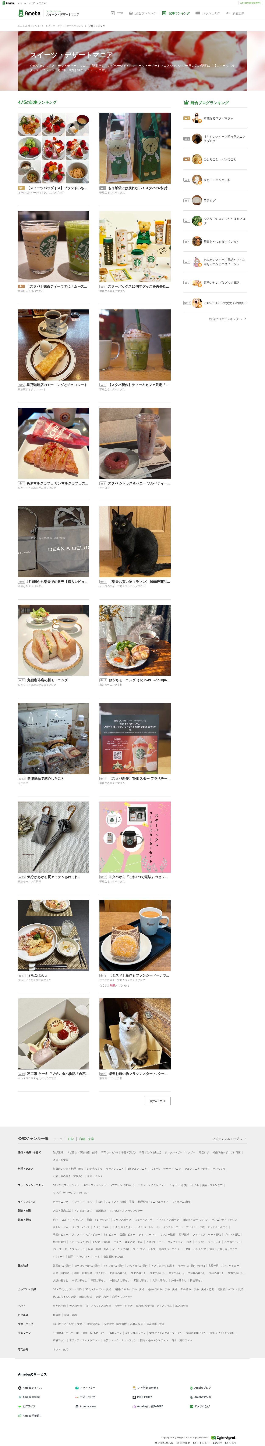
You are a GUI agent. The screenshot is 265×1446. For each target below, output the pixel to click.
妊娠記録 (58, 1152)
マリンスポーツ (122, 1219)
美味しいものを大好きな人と (34, 980)
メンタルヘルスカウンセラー (126, 1210)
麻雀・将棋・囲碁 (98, 1249)
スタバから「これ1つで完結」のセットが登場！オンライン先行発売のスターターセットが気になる (140, 877)
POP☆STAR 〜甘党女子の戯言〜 (225, 303)
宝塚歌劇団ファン (196, 1333)
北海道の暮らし (118, 1273)
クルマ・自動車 (101, 1242)
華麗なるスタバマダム (112, 192)
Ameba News (87, 1406)
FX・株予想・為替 (63, 1324)
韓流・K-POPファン (94, 1333)
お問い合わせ (164, 1443)
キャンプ (78, 1219)
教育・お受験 (60, 1160)
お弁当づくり (94, 1168)
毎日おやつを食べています (221, 241)
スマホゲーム (232, 1242)
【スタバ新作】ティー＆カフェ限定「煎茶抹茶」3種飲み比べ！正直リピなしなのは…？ (139, 384)
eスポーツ (59, 1256)
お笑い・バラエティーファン (120, 1340)
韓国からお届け (62, 1265)
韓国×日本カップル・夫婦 (129, 1289)
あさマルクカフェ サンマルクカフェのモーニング (57, 483)
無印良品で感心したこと (45, 778)
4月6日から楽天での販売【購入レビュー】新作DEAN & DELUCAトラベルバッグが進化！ (57, 581)
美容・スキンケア (212, 1185)
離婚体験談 (86, 1296)
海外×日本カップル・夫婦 (162, 1289)
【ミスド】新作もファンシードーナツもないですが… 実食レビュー (140, 975)
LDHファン (115, 1333)
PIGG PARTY (143, 1397)
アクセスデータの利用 (207, 1443)
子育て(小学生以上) (150, 1152)
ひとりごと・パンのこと (220, 159)
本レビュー (109, 1234)
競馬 (70, 1256)
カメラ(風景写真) (121, 1227)
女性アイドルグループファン (165, 1333)
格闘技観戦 (59, 1242)
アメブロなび (201, 1406)
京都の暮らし (79, 1280)
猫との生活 (59, 1306)
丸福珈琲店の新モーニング (47, 680)
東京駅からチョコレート (32, 389)
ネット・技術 (60, 1349)
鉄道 (189, 1242)
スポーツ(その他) (79, 1242)
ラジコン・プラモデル (208, 1242)
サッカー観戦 (167, 1234)
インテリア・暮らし (83, 1201)
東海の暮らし (235, 1273)
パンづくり (219, 1168)
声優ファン (59, 1340)
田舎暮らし (196, 1280)
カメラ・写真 (101, 1227)
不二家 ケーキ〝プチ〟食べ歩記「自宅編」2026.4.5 (58, 1073)
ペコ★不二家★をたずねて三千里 (37, 1078)
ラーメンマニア (115, 1168)
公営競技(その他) (113, 1256)
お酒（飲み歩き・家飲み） (68, 1176)
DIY (100, 1201)
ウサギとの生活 (123, 1306)
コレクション (175, 1242)
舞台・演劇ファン (182, 1340)
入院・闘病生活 (62, 1210)
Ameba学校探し (31, 1415)
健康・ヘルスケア (196, 1249)
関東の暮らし (157, 1273)
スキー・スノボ (143, 1219)
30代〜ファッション (94, 1185)
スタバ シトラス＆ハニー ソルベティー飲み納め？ (139, 483)
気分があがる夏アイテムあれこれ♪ (53, 877)
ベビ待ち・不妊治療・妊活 (82, 1152)
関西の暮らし (98, 1280)
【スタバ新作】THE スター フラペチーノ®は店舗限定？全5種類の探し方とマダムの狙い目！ (140, 778)
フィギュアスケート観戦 (207, 1234)
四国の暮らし (141, 1280)
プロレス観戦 (232, 1234)
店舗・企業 (86, 1139)
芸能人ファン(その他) (222, 1333)
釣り (55, 1219)
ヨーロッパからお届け (87, 1265)
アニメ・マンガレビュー (86, 1234)
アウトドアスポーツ (167, 1219)
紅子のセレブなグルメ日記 (221, 282)
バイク (117, 1242)
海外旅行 (101, 1273)
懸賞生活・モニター (170, 1249)
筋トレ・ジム (60, 1227)
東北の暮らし (138, 1273)
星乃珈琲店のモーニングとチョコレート (57, 384)
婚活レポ (204, 1152)
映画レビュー (60, 1234)
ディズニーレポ (147, 1234)
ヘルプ (230, 1443)
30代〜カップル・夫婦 (98, 1289)
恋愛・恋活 (102, 1296)
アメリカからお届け (162, 1265)
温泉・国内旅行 (62, 1273)
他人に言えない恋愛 (64, 1296)
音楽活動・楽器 (134, 1242)
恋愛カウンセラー (122, 1296)
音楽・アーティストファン (84, 1340)
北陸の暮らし (216, 1273)
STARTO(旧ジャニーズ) (66, 1333)
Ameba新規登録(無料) (250, 3)
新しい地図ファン (135, 1333)
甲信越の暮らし (196, 1273)
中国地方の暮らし (120, 1280)
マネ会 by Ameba (146, 1387)
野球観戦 (184, 1234)
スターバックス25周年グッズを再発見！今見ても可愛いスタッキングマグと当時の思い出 (139, 286)
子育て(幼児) (128, 1152)
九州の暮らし (160, 1280)
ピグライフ (28, 1406)
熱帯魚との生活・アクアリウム (154, 1306)
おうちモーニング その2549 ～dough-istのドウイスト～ (140, 680)
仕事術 (57, 1315)
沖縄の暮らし (179, 1280)
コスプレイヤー (155, 1242)
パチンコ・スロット (88, 1256)
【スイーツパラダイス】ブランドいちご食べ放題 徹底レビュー (57, 188)
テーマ (58, 1139)
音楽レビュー (127, 1234)
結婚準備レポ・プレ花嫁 (227, 1152)
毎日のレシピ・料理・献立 (68, 1168)
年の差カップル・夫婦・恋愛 (197, 1289)
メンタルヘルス (83, 1210)
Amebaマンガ (202, 1397)
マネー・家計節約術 (88, 1324)
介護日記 (101, 1210)
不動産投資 (136, 1324)
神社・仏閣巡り (83, 1273)
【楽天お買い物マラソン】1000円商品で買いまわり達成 (140, 581)
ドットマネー (87, 1387)
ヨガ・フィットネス (143, 1249)
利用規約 (183, 1443)
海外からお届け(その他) (191, 1265)
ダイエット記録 (178, 1185)
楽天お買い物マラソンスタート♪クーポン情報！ (140, 1073)
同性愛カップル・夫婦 (230, 1289)
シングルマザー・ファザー (180, 1152)
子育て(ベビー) (109, 1152)
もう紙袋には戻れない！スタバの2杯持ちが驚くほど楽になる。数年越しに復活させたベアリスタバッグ (139, 188)
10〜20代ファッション (66, 1185)
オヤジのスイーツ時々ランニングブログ (41, 192)
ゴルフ (65, 1219)
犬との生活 (75, 1306)
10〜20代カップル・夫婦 (67, 1289)
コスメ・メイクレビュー (152, 1185)
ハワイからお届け (137, 1265)
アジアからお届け (113, 1265)
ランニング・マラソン (224, 1219)
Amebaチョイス (31, 1387)
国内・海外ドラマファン (154, 1340)
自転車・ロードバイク (195, 1219)
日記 (71, 1139)
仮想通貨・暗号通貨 (115, 1324)
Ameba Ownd (30, 1397)
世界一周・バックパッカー (223, 1265)
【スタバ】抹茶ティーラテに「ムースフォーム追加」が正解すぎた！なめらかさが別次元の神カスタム (57, 286)
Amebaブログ (202, 1387)
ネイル (195, 1185)
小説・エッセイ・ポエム (214, 1227)
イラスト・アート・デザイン (179, 1227)
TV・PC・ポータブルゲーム (69, 1249)
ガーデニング (60, 1201)
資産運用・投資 (155, 1324)
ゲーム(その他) (120, 1249)
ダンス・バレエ (81, 1227)
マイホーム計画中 (182, 1201)
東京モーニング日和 (110, 684)
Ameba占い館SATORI (149, 1406)
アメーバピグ (87, 1397)
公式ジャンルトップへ (229, 1139)
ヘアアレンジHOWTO (122, 1185)
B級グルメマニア (137, 1168)
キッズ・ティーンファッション (71, 1192)
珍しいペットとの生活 (98, 1306)
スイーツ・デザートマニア (71, 54)
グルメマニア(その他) (197, 1168)
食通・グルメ (94, 1176)
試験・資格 (70, 1315)
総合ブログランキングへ (228, 319)
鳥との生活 (181, 1306)
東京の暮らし (176, 1273)
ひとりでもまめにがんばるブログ (37, 488)
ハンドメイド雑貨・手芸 (120, 1201)
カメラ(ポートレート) (147, 1227)
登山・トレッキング (98, 1219)
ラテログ (104, 488)
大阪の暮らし (60, 1280)
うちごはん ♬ (37, 975)
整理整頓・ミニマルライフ (153, 1201)
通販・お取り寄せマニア (223, 1249)
